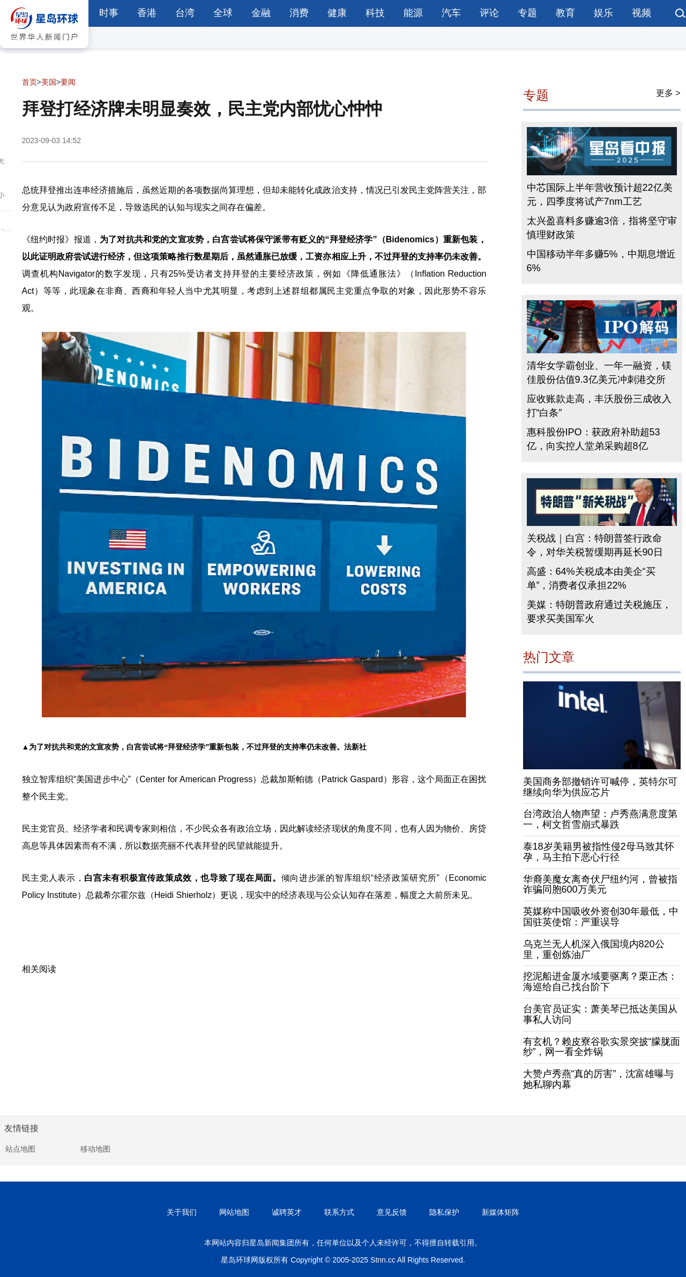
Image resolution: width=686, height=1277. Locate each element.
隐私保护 (444, 1212)
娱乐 (603, 13)
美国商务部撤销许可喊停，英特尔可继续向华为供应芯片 (600, 787)
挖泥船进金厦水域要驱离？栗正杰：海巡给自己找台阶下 (600, 981)
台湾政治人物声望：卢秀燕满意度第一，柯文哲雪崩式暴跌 (600, 819)
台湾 (185, 13)
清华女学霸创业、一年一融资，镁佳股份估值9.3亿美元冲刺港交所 (599, 372)
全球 (223, 13)
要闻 (68, 82)
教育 (565, 13)
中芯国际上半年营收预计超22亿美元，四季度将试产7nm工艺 (600, 194)
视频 (641, 13)
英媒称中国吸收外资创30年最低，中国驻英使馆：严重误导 (600, 916)
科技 (375, 13)
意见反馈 (392, 1212)
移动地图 (95, 1149)
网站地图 (234, 1212)
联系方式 (339, 1212)
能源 (413, 13)
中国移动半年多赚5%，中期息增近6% (601, 261)
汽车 (451, 13)
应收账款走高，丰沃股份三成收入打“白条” (599, 406)
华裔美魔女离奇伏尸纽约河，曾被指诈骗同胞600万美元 (600, 884)
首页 (29, 82)
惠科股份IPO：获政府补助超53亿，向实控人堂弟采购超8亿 (593, 439)
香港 (146, 13)
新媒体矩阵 (500, 1212)
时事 (108, 13)
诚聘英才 (287, 1212)
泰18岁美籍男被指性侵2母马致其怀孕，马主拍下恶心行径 (598, 852)
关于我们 (182, 1212)
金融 (261, 13)
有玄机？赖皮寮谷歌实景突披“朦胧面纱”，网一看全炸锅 (602, 1047)
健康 (337, 13)
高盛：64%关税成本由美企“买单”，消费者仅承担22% (591, 578)
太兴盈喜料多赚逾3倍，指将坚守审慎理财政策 (602, 228)
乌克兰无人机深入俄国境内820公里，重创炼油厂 (594, 949)
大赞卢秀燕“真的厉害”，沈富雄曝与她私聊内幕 (598, 1079)
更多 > (668, 93)
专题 (527, 13)
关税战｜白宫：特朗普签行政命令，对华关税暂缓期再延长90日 (595, 545)
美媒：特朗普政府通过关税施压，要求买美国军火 (599, 611)
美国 (48, 82)
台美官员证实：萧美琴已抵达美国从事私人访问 (600, 1014)
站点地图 (20, 1149)
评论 (489, 13)
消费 (299, 13)
